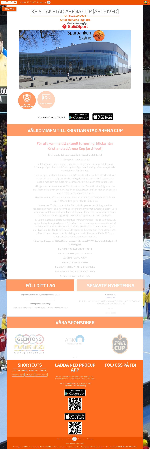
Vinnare (43, 370)
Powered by (44, 2)
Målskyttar (30, 375)
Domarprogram (41, 375)
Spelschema (33, 370)
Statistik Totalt (18, 375)
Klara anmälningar (20, 370)
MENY (10, 9)
